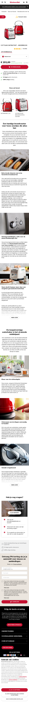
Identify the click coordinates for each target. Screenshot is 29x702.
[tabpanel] (14, 56)
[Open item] (2, 110)
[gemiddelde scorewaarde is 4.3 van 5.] (19, 49)
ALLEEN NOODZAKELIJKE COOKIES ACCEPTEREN (14, 694)
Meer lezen (14, 317)
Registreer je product (14, 625)
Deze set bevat (12, 11)
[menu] (2, 2)
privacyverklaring (13, 679)
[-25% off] (3, 16)
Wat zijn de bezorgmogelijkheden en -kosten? (12, 521)
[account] (23, 2)
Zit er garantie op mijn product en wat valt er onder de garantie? (14, 533)
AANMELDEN (14, 602)
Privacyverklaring (17, 564)
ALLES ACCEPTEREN (14, 689)
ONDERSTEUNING (14, 631)
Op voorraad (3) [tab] (6, 52)
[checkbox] (2, 581)
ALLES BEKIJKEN (14, 512)
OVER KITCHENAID (14, 641)
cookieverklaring (23, 676)
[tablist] (6, 52)
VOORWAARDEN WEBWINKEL (14, 636)
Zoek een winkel (7, 647)
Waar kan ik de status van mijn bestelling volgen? (14, 527)
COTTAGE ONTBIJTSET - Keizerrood (14, 45)
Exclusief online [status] (22, 17)
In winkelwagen (14, 67)
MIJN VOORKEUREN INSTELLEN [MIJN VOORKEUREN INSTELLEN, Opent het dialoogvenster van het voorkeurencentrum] (14, 699)
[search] (5, 2)
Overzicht (4, 11)
